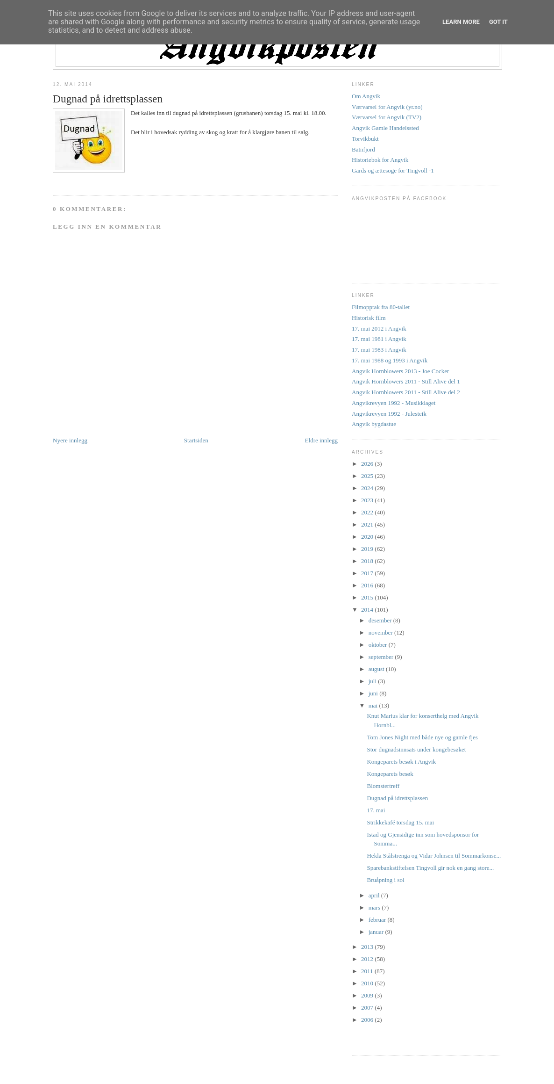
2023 (368, 500)
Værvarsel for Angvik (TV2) (386, 117)
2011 (368, 971)
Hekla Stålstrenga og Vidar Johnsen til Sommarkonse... (434, 855)
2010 (368, 983)
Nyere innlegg (70, 440)
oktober (379, 644)
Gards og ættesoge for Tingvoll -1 (393, 170)
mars (375, 907)
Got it (498, 21)
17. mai (376, 810)
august (377, 668)
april (375, 895)
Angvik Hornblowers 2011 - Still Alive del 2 (406, 392)
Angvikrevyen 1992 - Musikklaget (393, 402)
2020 (368, 536)
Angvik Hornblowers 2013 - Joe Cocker (400, 371)
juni (374, 693)
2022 (368, 512)
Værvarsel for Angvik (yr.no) (387, 106)
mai (374, 705)
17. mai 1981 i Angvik (379, 338)
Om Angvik (366, 96)
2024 (368, 487)
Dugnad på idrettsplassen (108, 99)
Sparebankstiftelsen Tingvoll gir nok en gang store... (430, 867)
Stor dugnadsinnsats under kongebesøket (416, 749)
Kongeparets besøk (390, 773)
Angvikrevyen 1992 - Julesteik (389, 413)
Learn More (461, 21)
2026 (368, 463)
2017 (368, 573)
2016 (368, 585)
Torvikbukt (365, 138)
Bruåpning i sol (385, 879)
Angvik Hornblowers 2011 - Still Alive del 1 (406, 381)
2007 (368, 1007)
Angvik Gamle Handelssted (385, 127)
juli (373, 681)
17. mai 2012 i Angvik (379, 328)
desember (381, 620)
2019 (368, 548)
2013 (368, 946)
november (381, 632)
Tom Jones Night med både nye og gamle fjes (422, 737)
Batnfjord (363, 149)
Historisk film (369, 317)
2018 (368, 560)
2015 (368, 597)
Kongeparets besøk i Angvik (401, 761)
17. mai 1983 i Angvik (379, 349)
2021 (368, 524)
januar (377, 931)
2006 (368, 1019)
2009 (368, 995)
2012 (368, 958)
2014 (368, 609)
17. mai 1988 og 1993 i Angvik (389, 360)
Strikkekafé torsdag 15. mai (400, 822)
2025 (368, 475)
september (382, 656)
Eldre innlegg (321, 440)
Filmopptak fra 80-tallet (381, 307)
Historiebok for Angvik (380, 159)
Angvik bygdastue (374, 423)
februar (378, 919)
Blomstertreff (383, 785)
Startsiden (196, 440)
